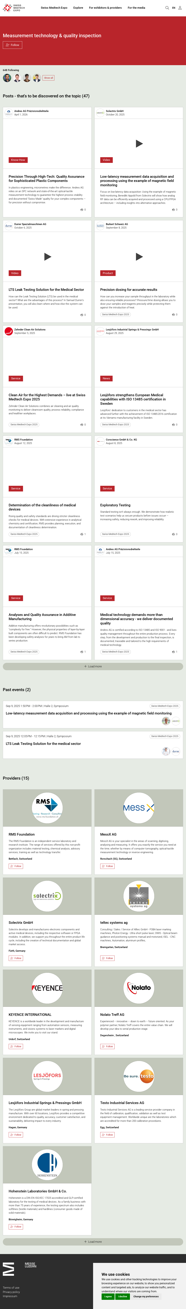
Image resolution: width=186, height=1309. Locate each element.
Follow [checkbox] (16, 866)
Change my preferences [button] (146, 1296)
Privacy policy (11, 1292)
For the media (136, 8)
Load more (93, 666)
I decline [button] (122, 1296)
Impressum (10, 1296)
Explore (78, 8)
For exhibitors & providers (105, 8)
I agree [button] (108, 1296)
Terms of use (11, 1287)
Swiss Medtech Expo (54, 8)
